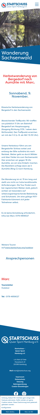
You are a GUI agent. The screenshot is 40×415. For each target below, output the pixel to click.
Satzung (20, 382)
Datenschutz (20, 379)
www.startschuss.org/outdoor (19, 247)
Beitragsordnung (20, 384)
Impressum (20, 377)
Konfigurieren (6, 407)
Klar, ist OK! (29, 412)
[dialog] (20, 405)
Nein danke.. (10, 412)
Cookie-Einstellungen (20, 386)
